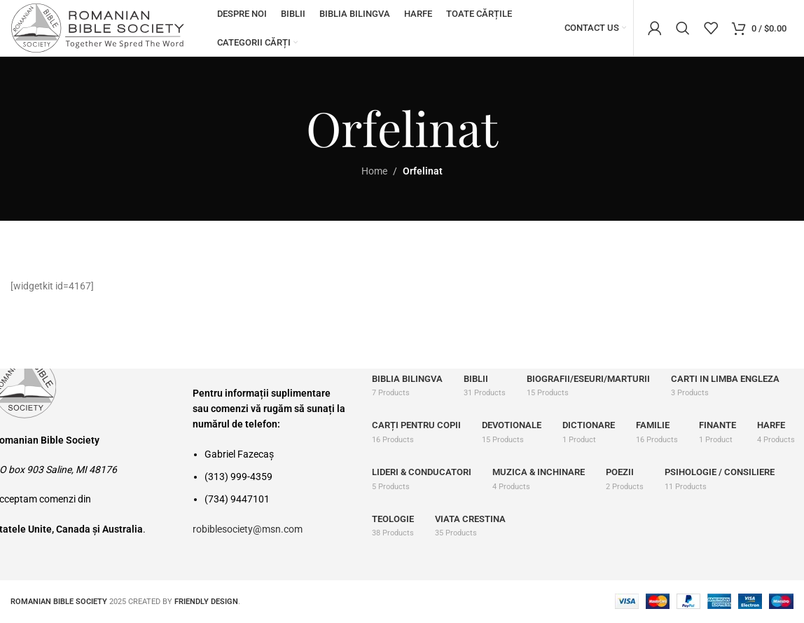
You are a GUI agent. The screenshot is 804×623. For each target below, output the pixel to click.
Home (374, 171)
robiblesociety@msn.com (248, 529)
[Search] (683, 28)
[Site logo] (98, 27)
